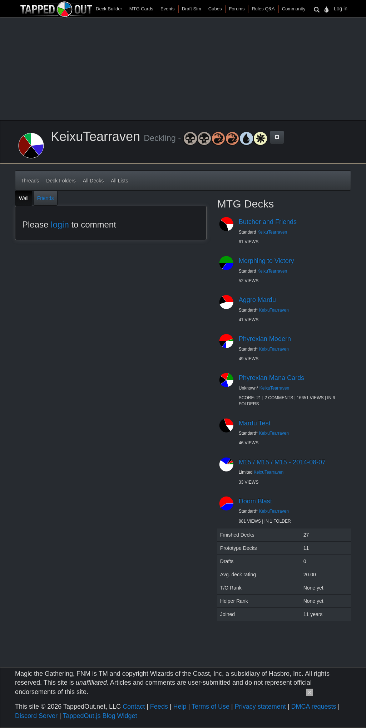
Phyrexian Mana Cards (271, 377)
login (60, 224)
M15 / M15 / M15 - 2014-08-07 (282, 462)
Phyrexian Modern (265, 338)
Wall (24, 198)
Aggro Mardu (257, 299)
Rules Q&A (263, 8)
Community (294, 8)
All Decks (93, 181)
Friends (45, 198)
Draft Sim (191, 8)
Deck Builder (109, 8)
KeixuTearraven (272, 232)
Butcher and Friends (268, 221)
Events (167, 8)
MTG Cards (141, 8)
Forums (236, 8)
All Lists (119, 181)
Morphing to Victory (266, 260)
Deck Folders (60, 181)
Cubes (215, 8)
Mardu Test (255, 423)
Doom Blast (255, 501)
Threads (30, 181)
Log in (340, 8)
